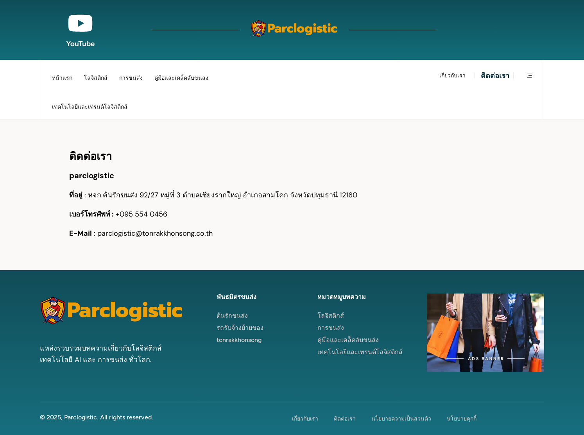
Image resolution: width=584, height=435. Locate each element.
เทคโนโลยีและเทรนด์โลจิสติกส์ (89, 107)
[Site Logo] (294, 30)
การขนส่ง (131, 78)
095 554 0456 (143, 214)
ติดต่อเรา (495, 75)
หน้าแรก (62, 78)
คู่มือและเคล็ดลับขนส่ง (181, 78)
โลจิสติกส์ (95, 78)
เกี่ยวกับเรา (452, 76)
